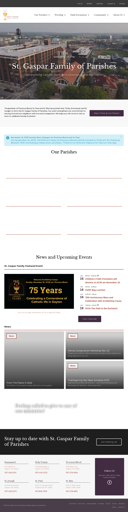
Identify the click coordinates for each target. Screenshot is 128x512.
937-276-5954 (72, 473)
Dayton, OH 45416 (72, 469)
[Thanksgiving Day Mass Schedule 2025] (95, 375)
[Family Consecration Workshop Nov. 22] (95, 345)
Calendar (99, 3)
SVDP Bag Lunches (95, 290)
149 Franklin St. (10, 467)
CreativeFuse (42, 505)
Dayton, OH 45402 (12, 469)
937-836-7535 (41, 491)
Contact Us (111, 3)
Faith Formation (79, 15)
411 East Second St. (12, 485)
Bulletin (89, 3)
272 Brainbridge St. (42, 467)
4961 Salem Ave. (72, 467)
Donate (122, 3)
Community (101, 15)
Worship (60, 15)
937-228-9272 (11, 491)
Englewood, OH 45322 (43, 487)
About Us (119, 15)
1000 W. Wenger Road (43, 485)
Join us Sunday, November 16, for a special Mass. (39, 312)
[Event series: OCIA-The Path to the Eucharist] (98, 305)
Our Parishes (42, 15)
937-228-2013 (10, 473)
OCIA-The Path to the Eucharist (101, 308)
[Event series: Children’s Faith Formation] (98, 276)
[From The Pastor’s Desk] (34, 360)
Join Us (80, 3)
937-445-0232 (41, 473)
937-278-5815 (71, 491)
